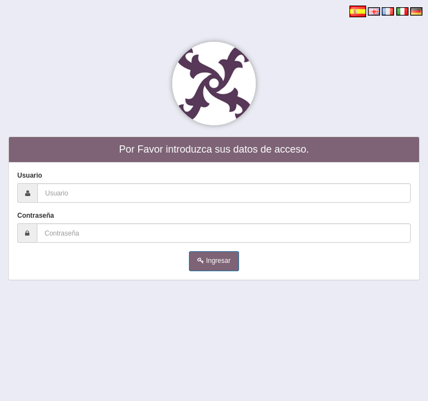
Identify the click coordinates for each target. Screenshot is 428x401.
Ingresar (213, 261)
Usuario (29, 175)
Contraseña (35, 215)
